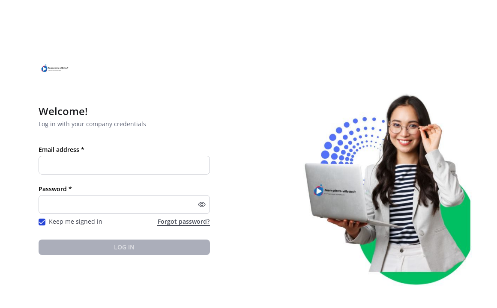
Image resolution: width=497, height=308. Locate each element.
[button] (202, 204)
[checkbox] (42, 222)
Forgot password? (184, 221)
